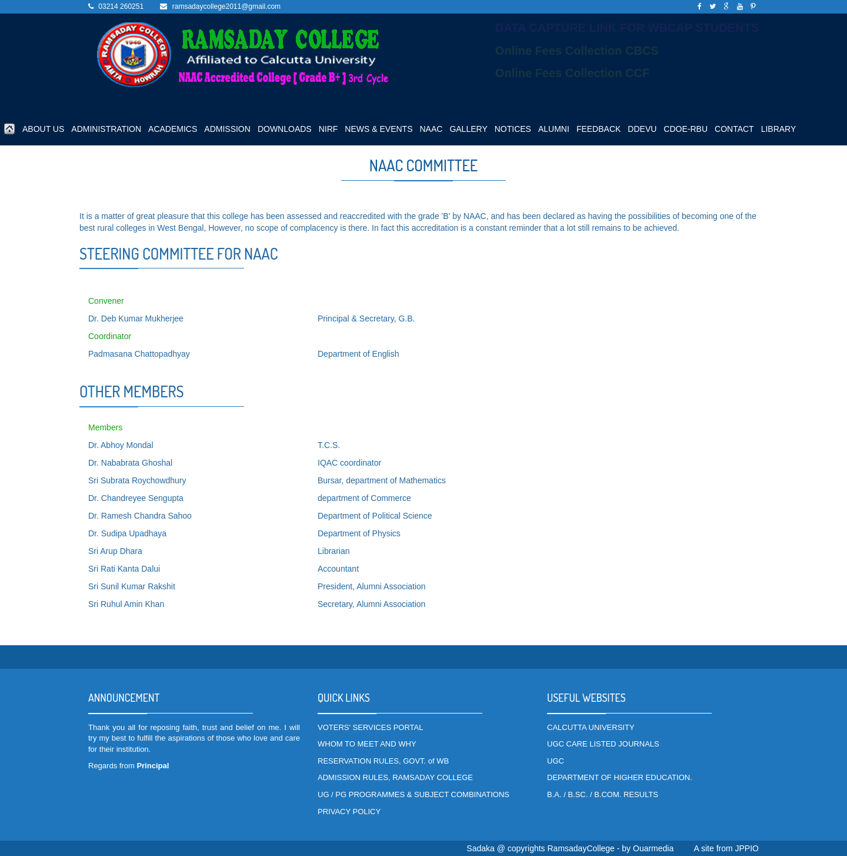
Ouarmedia (653, 848)
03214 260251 (121, 6)
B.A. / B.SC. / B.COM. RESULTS (602, 794)
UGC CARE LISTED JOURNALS (603, 743)
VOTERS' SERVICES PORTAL (370, 727)
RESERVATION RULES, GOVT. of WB (383, 761)
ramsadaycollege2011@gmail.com (226, 6)
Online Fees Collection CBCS (577, 50)
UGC (555, 761)
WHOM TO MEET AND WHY (367, 743)
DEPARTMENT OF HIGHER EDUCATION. (619, 777)
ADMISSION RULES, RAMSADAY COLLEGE (395, 777)
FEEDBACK (598, 129)
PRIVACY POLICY (349, 811)
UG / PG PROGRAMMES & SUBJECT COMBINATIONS (413, 794)
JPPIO (747, 848)
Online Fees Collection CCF (572, 73)
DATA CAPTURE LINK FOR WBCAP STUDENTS (627, 27)
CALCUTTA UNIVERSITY (591, 727)
